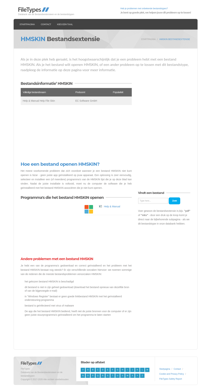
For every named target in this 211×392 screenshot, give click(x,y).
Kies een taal (65, 24)
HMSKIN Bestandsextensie (174, 39)
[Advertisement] (76, 133)
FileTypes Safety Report (170, 379)
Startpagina (27, 24)
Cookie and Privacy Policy (171, 374)
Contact (46, 24)
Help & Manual (112, 206)
